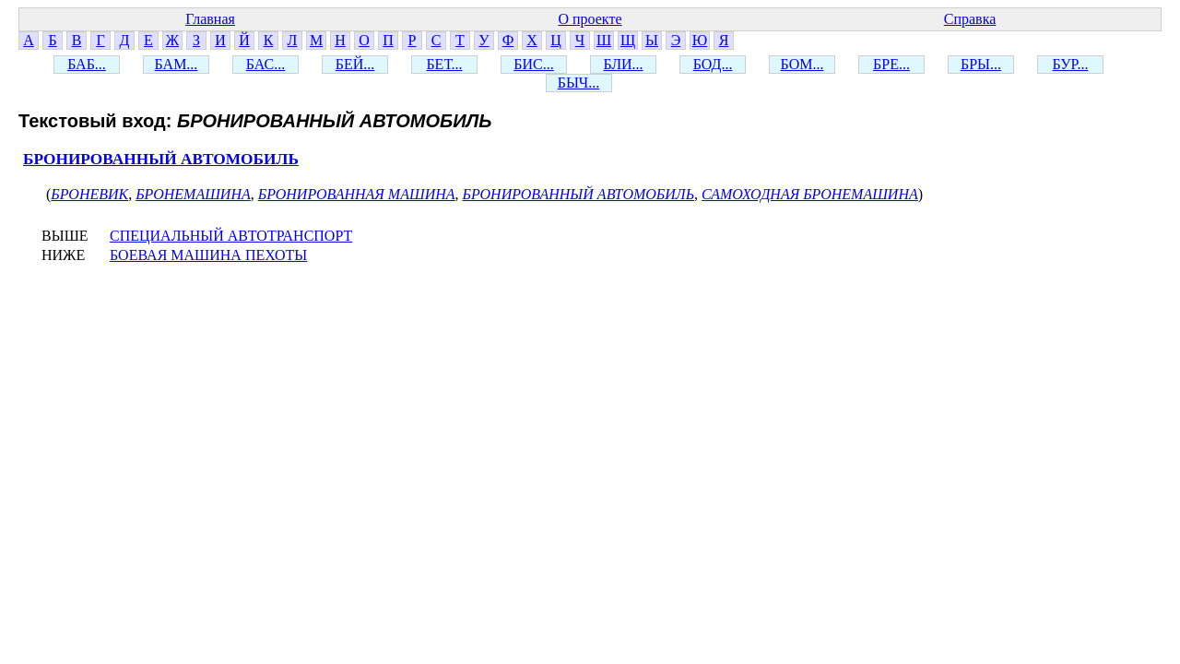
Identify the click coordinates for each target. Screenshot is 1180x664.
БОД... (713, 64)
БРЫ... (981, 64)
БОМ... (802, 64)
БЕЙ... (355, 64)
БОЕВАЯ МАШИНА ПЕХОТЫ (208, 255)
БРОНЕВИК (89, 194)
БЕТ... (444, 64)
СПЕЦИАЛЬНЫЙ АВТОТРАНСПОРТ (231, 235)
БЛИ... (623, 64)
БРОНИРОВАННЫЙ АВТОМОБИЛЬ (161, 159)
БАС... (265, 64)
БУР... (1071, 64)
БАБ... (86, 64)
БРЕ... (891, 64)
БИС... (533, 64)
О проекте (589, 19)
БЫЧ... (579, 82)
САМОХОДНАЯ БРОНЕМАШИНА (810, 194)
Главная (210, 19)
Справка (970, 19)
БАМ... (176, 64)
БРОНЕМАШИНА (193, 194)
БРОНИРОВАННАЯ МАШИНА (356, 194)
